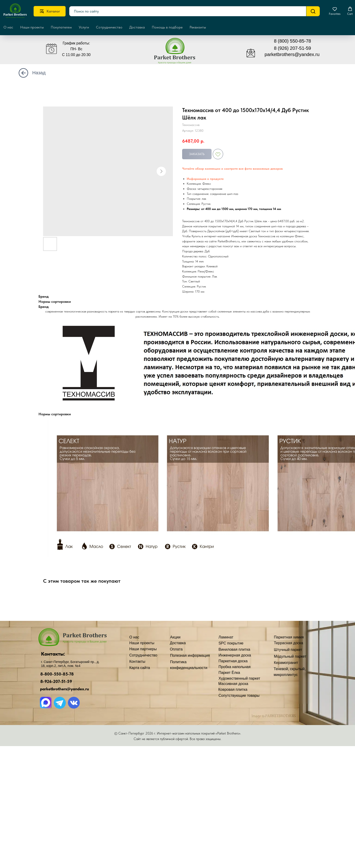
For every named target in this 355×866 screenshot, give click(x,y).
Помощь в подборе (167, 27)
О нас (134, 637)
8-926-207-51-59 (56, 681)
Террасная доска (288, 643)
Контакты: (53, 654)
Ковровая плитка (232, 689)
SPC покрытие (231, 643)
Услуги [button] (84, 27)
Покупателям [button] (61, 27)
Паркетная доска (233, 661)
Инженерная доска (235, 655)
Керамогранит (286, 663)
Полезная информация (190, 655)
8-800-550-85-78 (57, 674)
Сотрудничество (109, 27)
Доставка (137, 27)
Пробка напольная (234, 667)
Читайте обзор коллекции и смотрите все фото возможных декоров (232, 168)
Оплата (176, 649)
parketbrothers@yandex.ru (292, 54)
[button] (334, 11)
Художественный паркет (239, 678)
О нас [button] (8, 27)
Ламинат (226, 637)
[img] (178, 53)
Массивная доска (233, 684)
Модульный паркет (290, 656)
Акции (175, 637)
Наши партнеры (143, 649)
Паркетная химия (289, 637)
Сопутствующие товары (239, 695)
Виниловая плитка (234, 649)
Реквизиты (198, 27)
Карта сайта (139, 668)
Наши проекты (32, 27)
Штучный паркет (288, 650)
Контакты (137, 661)
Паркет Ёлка (229, 673)
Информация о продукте (205, 179)
